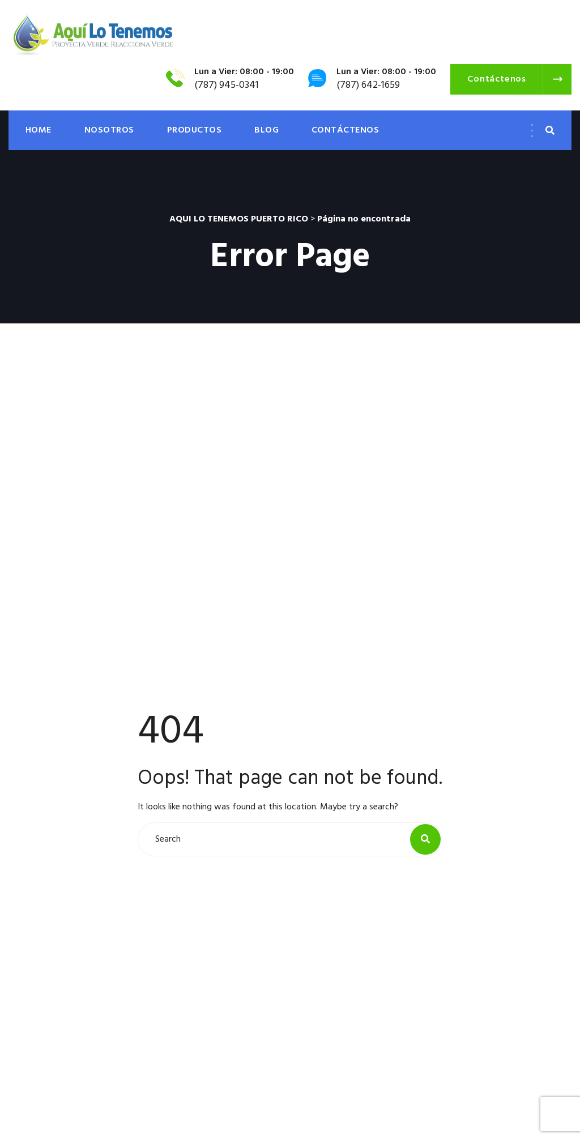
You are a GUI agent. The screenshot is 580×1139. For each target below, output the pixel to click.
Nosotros (109, 130)
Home (38, 130)
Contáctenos (345, 130)
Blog (266, 130)
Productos (194, 130)
